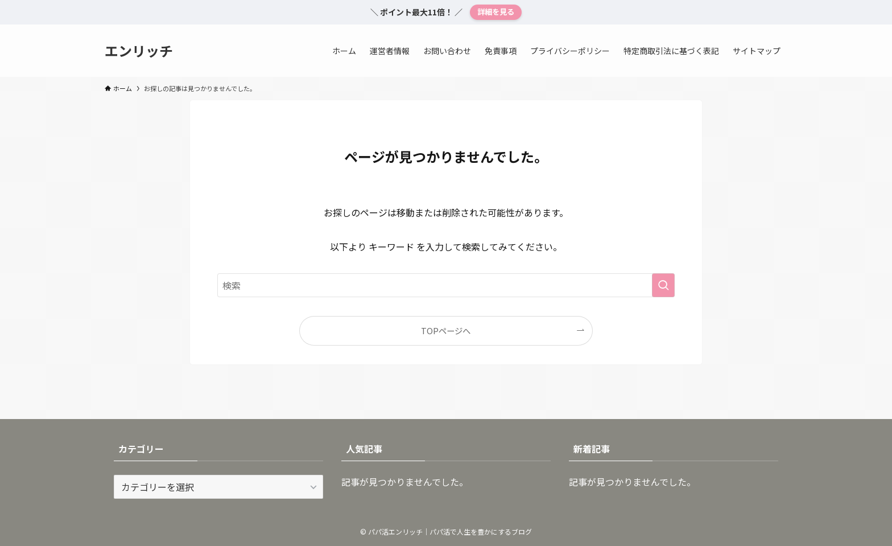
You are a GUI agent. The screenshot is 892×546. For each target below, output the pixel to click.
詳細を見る (495, 11)
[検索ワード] (446, 285)
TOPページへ (445, 330)
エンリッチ (139, 51)
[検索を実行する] (663, 285)
